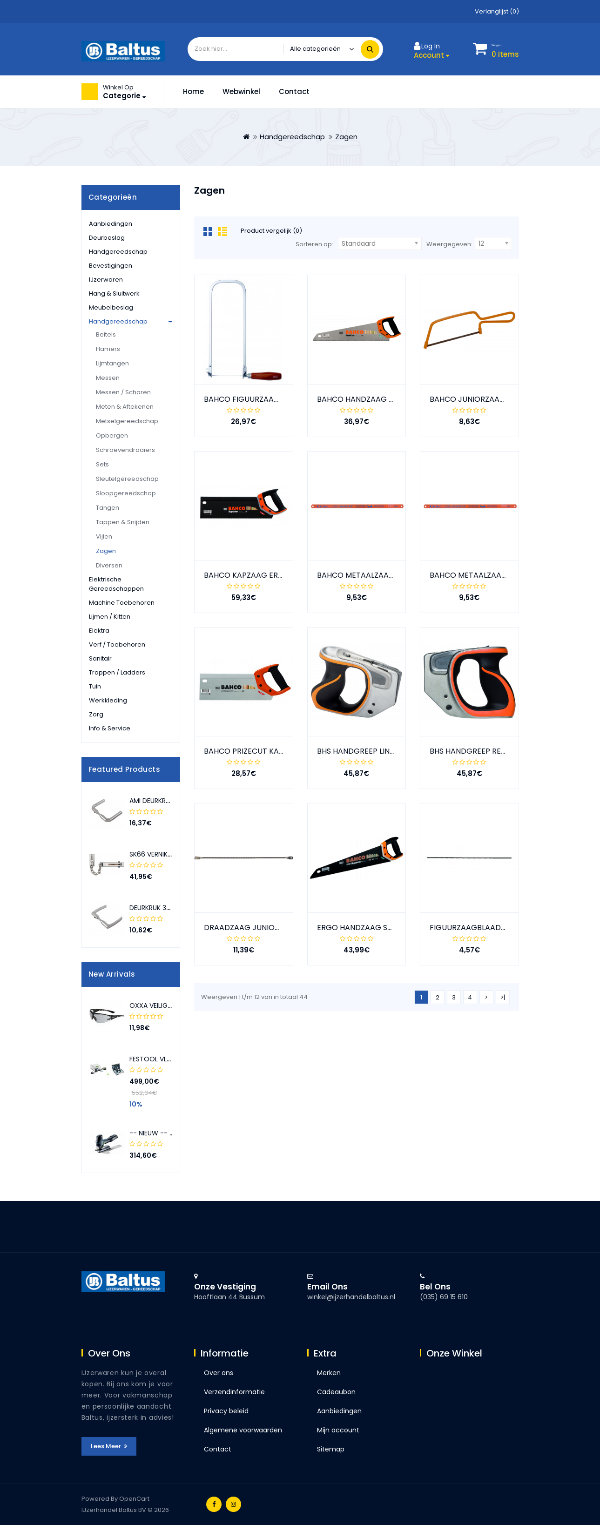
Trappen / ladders (117, 672)
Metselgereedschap (127, 421)
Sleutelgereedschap (127, 478)
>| (502, 997)
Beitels (106, 334)
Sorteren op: (314, 244)
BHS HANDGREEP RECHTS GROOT (490, 751)
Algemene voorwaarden (243, 1430)
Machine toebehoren (122, 602)
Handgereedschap (292, 137)
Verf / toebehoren (117, 644)
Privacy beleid (226, 1411)
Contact (294, 91)
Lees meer (109, 1446)
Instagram (233, 1504)
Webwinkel (241, 91)
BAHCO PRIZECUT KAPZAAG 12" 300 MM (274, 751)
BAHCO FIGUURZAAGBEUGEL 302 (263, 399)
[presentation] (162, 769)
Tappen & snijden (122, 522)
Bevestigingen (110, 265)
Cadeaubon (336, 1392)
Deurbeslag (107, 237)
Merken (329, 1372)
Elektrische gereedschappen (116, 584)
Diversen (109, 565)
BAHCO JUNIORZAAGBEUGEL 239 (488, 399)
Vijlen (104, 536)
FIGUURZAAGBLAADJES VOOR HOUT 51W (503, 927)
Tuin (95, 686)
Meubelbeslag (111, 307)
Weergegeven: (449, 244)
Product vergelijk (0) (271, 230)
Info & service (109, 728)
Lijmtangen (112, 363)
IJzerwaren (106, 279)
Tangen (107, 507)
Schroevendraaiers (125, 449)
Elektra (99, 630)
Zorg (96, 714)
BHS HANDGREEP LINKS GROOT (372, 751)
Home (193, 91)
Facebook (214, 1504)
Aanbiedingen (110, 223)
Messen (108, 377)
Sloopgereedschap (126, 493)
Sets (102, 464)
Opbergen (112, 435)
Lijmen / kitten (109, 616)
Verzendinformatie (234, 1392)
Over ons (218, 1372)
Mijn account (338, 1430)
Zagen (346, 137)
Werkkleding (108, 700)
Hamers (108, 348)
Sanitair (100, 658)
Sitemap (330, 1449)
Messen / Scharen (123, 392)
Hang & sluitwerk (114, 293)
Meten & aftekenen (125, 406)
